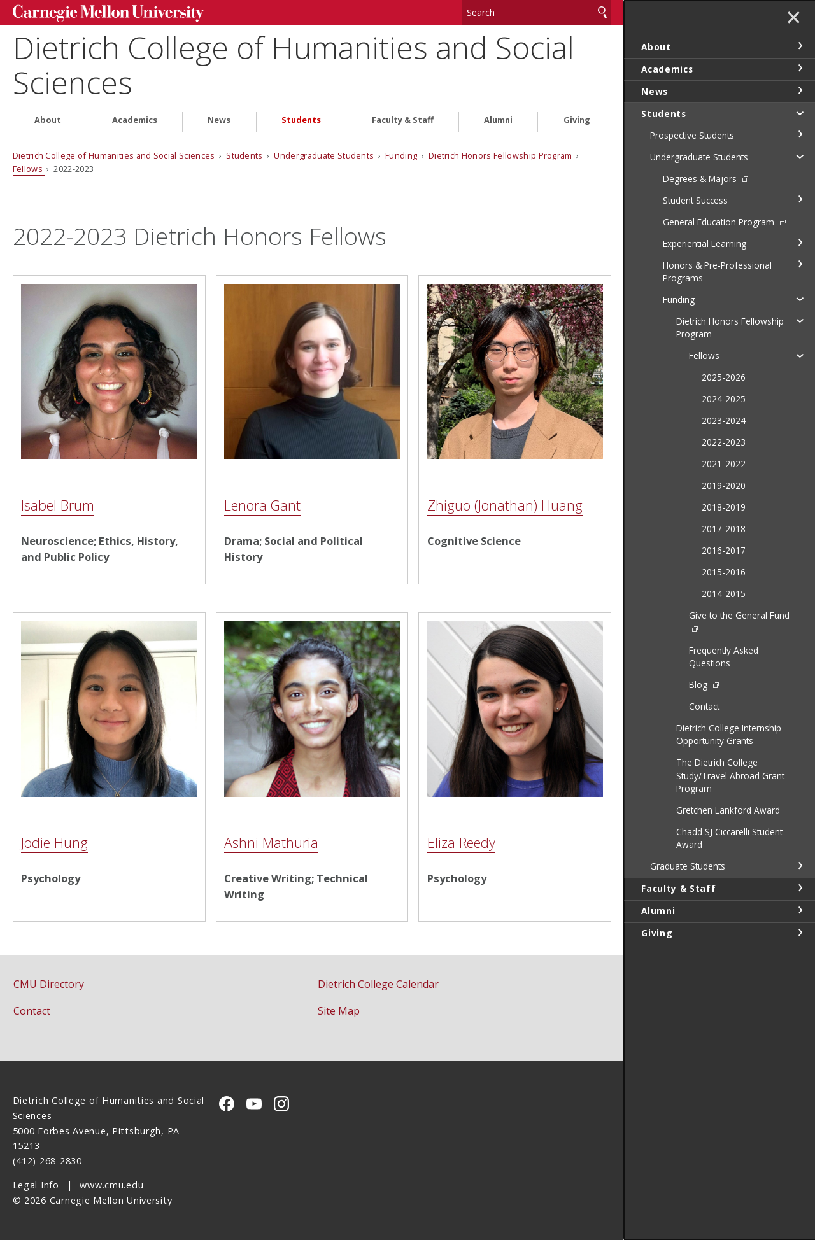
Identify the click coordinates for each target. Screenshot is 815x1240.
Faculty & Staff (403, 120)
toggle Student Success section (799, 199)
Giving (576, 120)
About (47, 120)
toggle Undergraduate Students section (799, 156)
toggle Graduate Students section (799, 865)
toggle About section (799, 45)
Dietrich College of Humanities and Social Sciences (293, 65)
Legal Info (36, 1185)
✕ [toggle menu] (793, 18)
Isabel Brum (57, 505)
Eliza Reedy (461, 842)
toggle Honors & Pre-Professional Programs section (799, 264)
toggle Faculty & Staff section (799, 888)
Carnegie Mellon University (108, 14)
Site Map (339, 1011)
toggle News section (799, 90)
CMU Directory (48, 984)
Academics (134, 120)
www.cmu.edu (111, 1185)
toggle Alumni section (799, 910)
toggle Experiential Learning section (799, 242)
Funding (402, 155)
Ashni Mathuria (271, 842)
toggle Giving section (799, 932)
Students (301, 120)
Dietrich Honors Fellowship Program (501, 155)
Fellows (29, 168)
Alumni (498, 120)
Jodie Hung (54, 842)
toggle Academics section (799, 68)
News (219, 120)
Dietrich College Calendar (378, 984)
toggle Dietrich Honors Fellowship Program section (799, 320)
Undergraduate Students (325, 155)
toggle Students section (799, 112)
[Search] (536, 12)
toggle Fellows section (799, 355)
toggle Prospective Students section (799, 134)
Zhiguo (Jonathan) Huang (505, 505)
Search (602, 12)
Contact (31, 1011)
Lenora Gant (262, 505)
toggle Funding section (799, 298)
